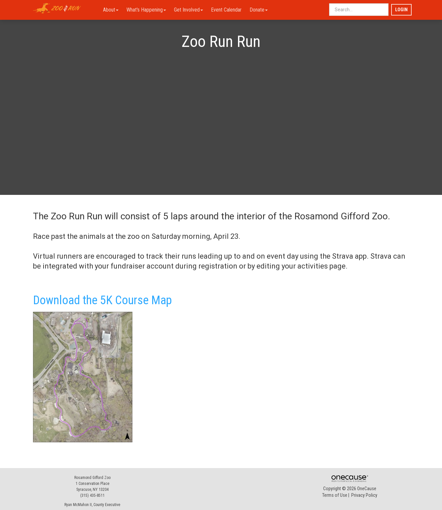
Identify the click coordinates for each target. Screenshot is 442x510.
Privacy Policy (364, 495)
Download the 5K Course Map (102, 300)
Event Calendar (226, 10)
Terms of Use (334, 495)
